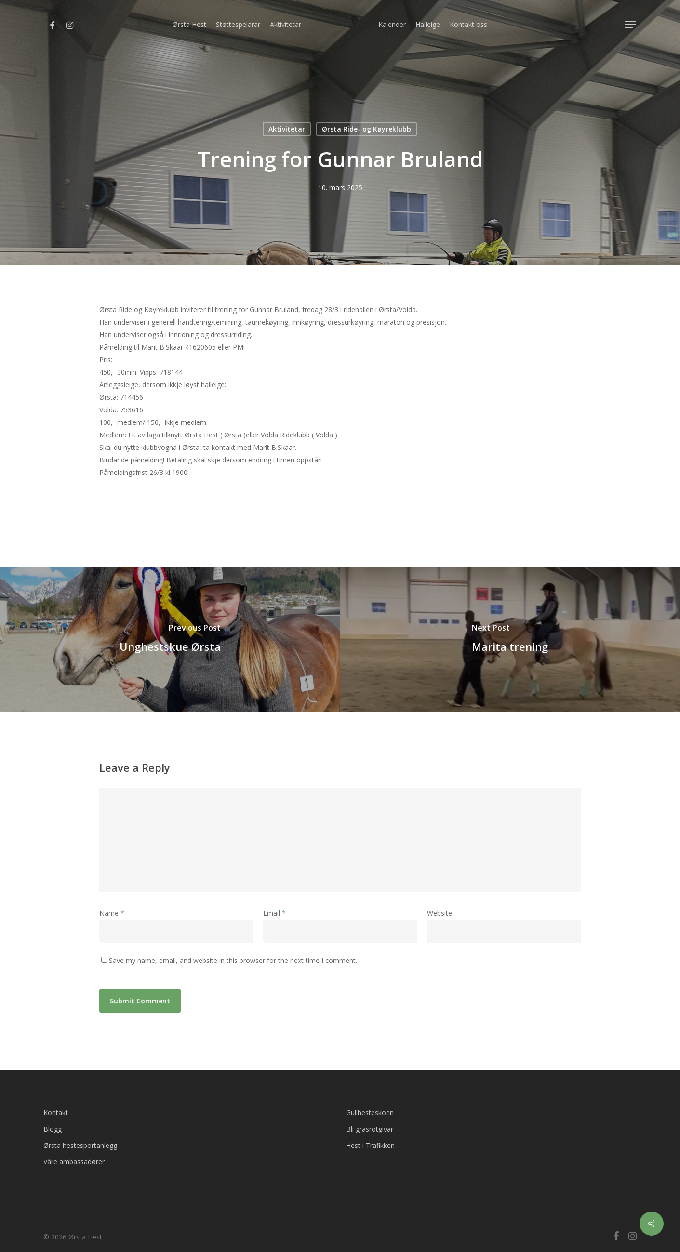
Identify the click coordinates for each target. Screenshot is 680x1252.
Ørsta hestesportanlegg (80, 1145)
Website (439, 913)
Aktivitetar (286, 128)
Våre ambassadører (74, 1161)
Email (274, 913)
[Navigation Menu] (631, 25)
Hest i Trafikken (370, 1145)
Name (111, 913)
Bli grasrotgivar (369, 1128)
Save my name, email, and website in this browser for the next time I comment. (233, 960)
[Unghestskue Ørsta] (170, 639)
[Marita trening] (510, 639)
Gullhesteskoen (370, 1112)
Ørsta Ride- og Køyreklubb (366, 128)
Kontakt (55, 1112)
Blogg (52, 1128)
